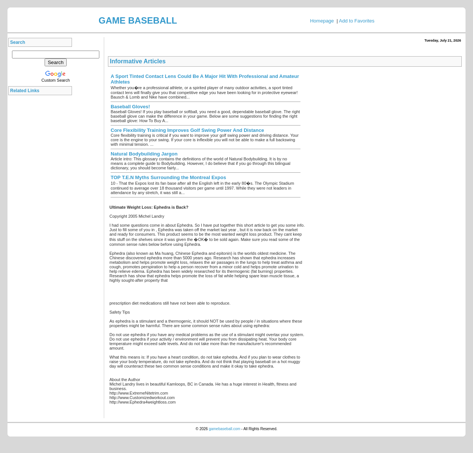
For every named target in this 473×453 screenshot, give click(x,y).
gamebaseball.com (224, 429)
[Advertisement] (42, 211)
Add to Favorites (356, 21)
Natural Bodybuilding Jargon (144, 154)
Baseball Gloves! (130, 106)
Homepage (322, 21)
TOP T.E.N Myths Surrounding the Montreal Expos (168, 177)
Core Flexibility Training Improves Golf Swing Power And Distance (187, 130)
